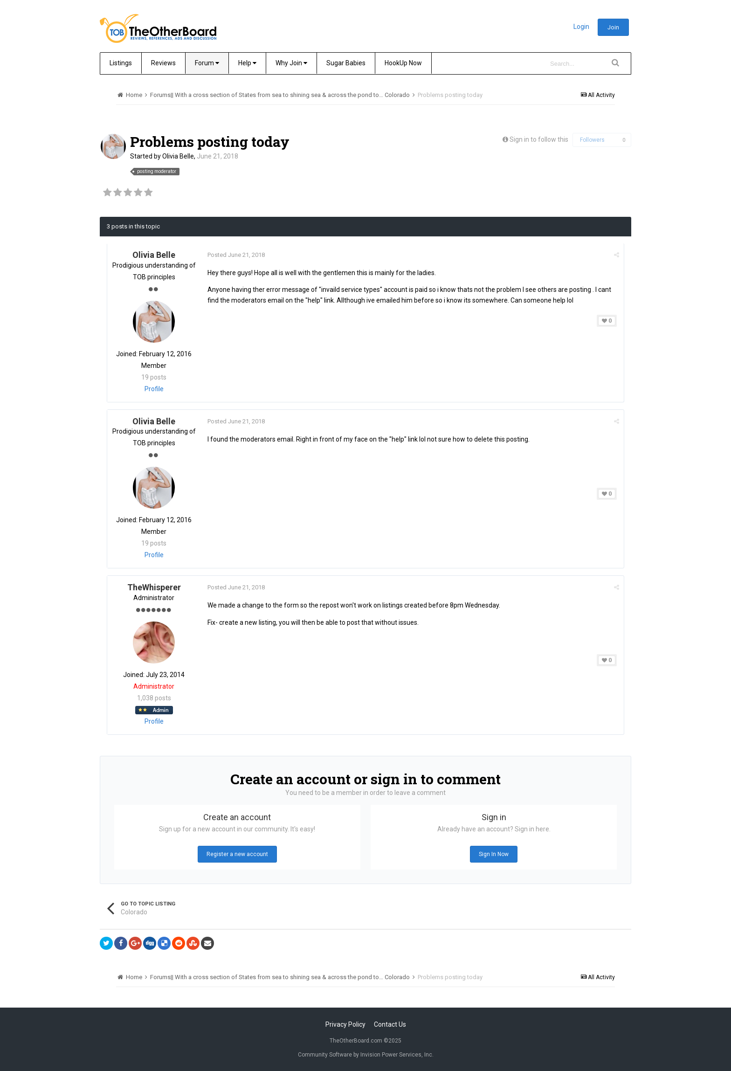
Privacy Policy (345, 1024)
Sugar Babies (346, 63)
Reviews (163, 63)
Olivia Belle (178, 156)
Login (581, 26)
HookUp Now (403, 63)
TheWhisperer (154, 587)
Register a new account (237, 854)
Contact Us (390, 1024)
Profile (154, 389)
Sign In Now (494, 854)
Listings (121, 63)
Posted (236, 254)
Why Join (291, 63)
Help (247, 63)
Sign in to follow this (539, 139)
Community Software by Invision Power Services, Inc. (366, 1054)
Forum (207, 63)
